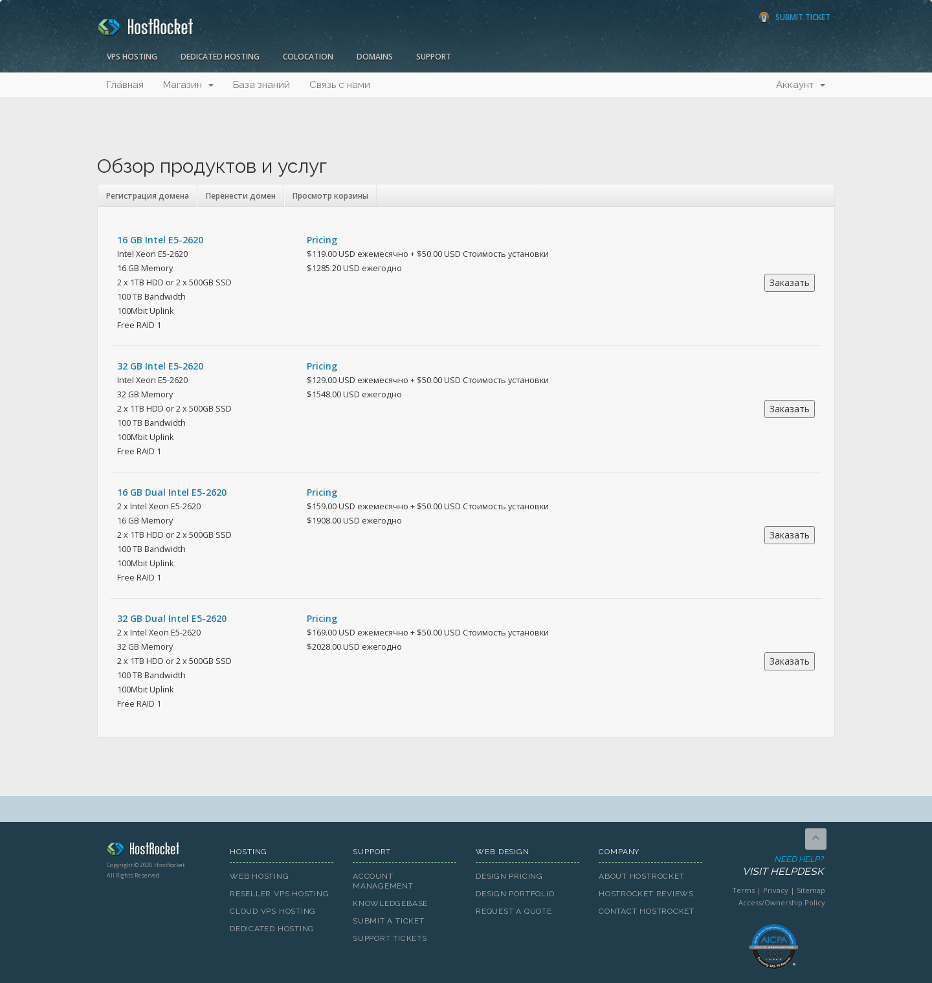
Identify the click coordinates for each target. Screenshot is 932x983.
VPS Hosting (132, 56)
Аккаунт (800, 85)
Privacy (775, 890)
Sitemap (811, 890)
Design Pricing (509, 876)
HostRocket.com (158, 851)
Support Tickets (390, 938)
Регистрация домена (147, 195)
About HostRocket (641, 876)
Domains (375, 56)
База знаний (261, 85)
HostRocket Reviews (646, 893)
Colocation (308, 56)
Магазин (188, 85)
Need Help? (772, 866)
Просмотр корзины (330, 195)
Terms (743, 890)
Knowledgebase (390, 903)
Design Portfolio (515, 893)
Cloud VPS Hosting (273, 911)
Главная (125, 85)
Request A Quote (514, 911)
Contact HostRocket (646, 911)
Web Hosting (259, 876)
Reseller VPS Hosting (279, 893)
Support (433, 56)
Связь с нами (339, 85)
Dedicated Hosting (220, 56)
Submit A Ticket (389, 920)
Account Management (383, 881)
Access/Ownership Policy (781, 902)
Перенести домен (241, 195)
